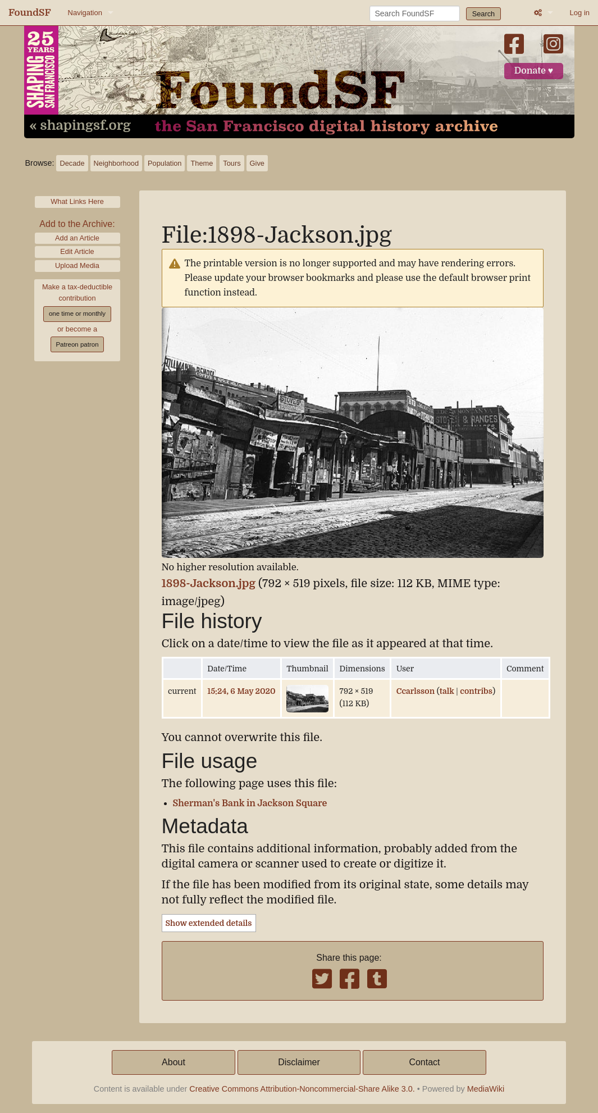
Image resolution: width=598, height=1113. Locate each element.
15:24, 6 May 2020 (241, 691)
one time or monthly (77, 313)
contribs (476, 691)
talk (447, 691)
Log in (580, 12)
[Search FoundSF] (414, 13)
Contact (424, 1062)
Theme (201, 163)
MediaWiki (485, 1088)
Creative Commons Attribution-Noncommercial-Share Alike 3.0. (302, 1088)
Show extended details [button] (209, 923)
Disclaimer (299, 1062)
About (173, 1062)
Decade (72, 163)
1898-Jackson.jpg (208, 583)
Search (483, 14)
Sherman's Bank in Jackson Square (250, 803)
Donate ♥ (534, 71)
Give (257, 163)
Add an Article (77, 238)
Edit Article (77, 251)
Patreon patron (77, 344)
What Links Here (77, 201)
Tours (231, 163)
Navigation (85, 12)
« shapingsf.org (80, 126)
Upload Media (77, 265)
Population (164, 163)
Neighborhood (116, 163)
